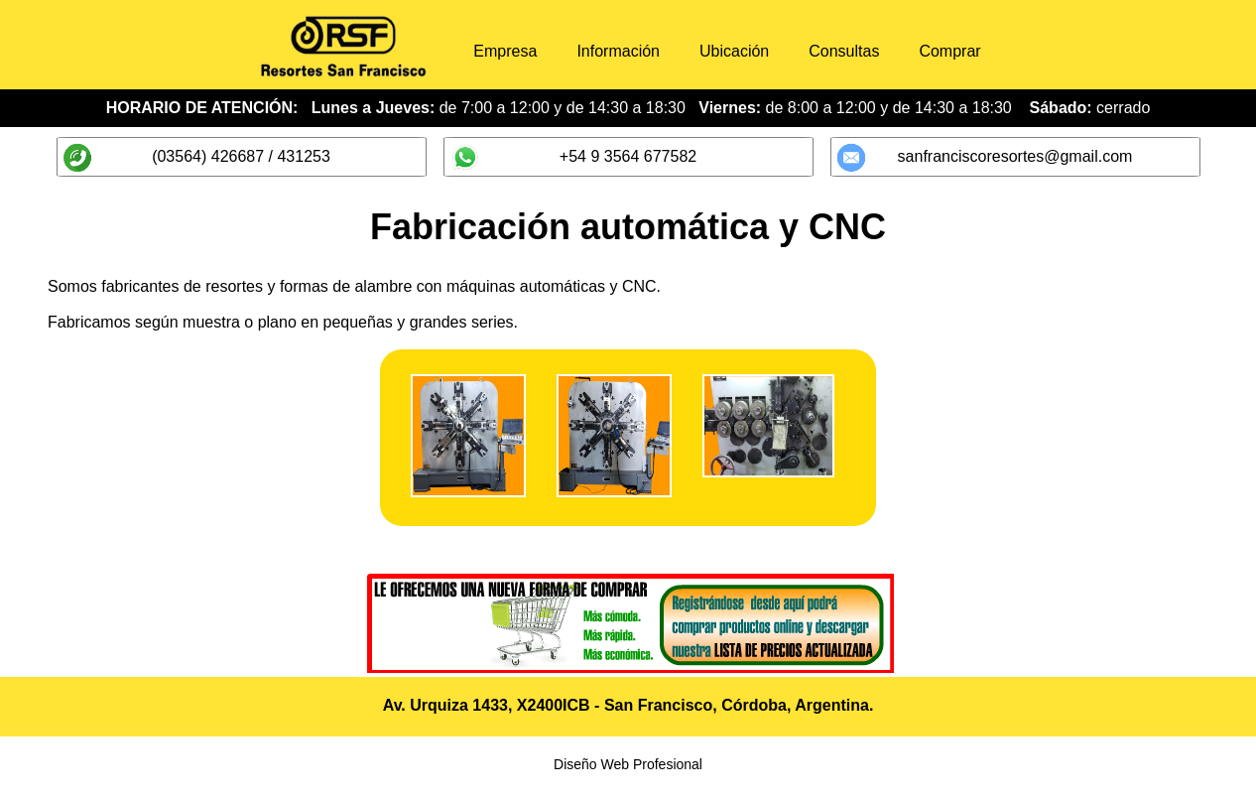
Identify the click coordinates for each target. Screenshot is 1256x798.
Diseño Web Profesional (628, 770)
